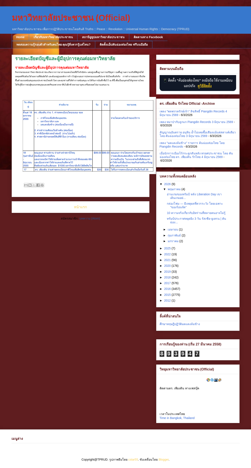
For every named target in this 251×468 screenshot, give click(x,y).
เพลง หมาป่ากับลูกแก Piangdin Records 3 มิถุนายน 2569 (196, 122)
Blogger (164, 459)
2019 (168, 271)
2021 (168, 260)
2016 (168, 289)
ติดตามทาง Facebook (148, 37)
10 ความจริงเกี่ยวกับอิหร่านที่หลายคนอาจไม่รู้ (196, 213)
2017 (168, 283)
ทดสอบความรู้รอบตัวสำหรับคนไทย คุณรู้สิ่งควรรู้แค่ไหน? (53, 44)
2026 (168, 184)
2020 (168, 265)
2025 (168, 248)
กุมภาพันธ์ (175, 235)
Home (20, 37)
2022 (168, 254)
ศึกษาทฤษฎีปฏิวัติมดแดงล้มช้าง (180, 324)
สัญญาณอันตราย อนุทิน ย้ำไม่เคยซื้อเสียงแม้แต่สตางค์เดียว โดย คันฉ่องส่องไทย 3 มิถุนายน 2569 (198, 134)
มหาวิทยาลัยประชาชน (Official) (71, 17)
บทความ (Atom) (89, 218)
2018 (168, 277)
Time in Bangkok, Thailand (177, 418)
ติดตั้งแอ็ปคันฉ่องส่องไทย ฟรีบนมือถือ (124, 44)
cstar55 (133, 459)
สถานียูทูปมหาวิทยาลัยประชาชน (103, 37)
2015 (168, 294)
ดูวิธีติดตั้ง (204, 86)
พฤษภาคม (175, 189)
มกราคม (173, 241)
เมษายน (173, 229)
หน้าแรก (80, 207)
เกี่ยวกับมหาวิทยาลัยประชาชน (53, 37)
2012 (168, 300)
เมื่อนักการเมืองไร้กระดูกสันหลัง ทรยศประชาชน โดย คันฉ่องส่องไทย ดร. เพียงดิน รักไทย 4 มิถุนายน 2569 (196, 155)
